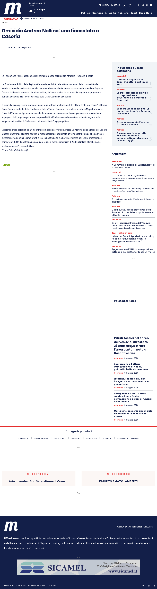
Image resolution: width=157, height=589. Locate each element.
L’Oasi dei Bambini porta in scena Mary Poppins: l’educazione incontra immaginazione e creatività (133, 238)
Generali (121, 90)
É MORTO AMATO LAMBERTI (118, 480)
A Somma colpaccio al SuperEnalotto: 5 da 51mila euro (132, 82)
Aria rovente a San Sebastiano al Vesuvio (38, 480)
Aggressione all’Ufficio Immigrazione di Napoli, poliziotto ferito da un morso (133, 250)
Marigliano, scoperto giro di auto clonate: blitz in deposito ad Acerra (133, 413)
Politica (120, 105)
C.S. (13, 47)
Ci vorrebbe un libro (122, 233)
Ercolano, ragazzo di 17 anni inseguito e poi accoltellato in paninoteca (131, 381)
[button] (130, 5)
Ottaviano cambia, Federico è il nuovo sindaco (133, 123)
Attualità (121, 76)
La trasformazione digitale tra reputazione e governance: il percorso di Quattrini (132, 96)
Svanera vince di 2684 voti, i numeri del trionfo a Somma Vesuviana (133, 111)
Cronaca (11, 18)
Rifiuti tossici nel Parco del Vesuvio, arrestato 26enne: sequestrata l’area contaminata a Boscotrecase (132, 225)
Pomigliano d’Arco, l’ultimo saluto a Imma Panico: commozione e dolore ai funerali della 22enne (133, 397)
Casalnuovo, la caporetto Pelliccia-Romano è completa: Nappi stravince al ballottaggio (132, 137)
